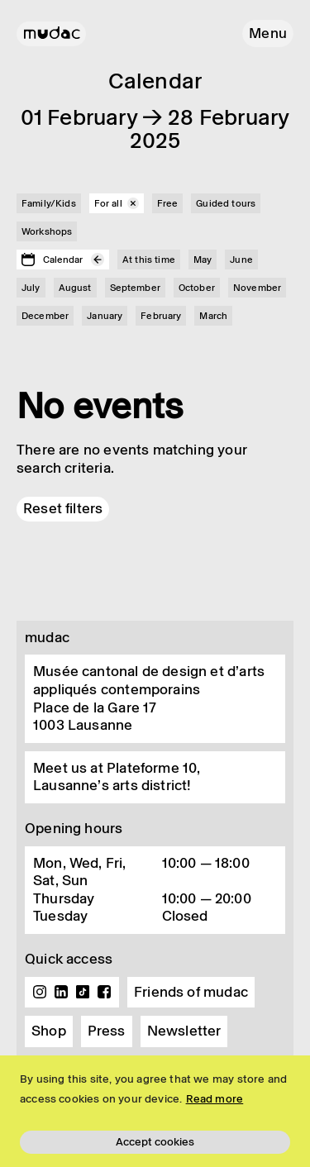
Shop (48, 1031)
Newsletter (184, 1031)
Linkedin (61, 991)
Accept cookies (155, 1142)
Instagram (39, 991)
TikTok (82, 991)
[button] (267, 33)
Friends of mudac (191, 992)
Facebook (104, 991)
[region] (155, 1111)
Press (107, 1031)
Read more (215, 1099)
